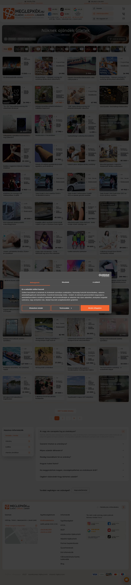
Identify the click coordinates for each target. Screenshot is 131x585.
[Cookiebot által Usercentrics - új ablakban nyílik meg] (100, 275)
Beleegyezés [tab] (34, 282)
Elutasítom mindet (36, 308)
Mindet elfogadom (95, 308)
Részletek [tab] (65, 282)
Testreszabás (65, 308)
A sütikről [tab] (96, 282)
